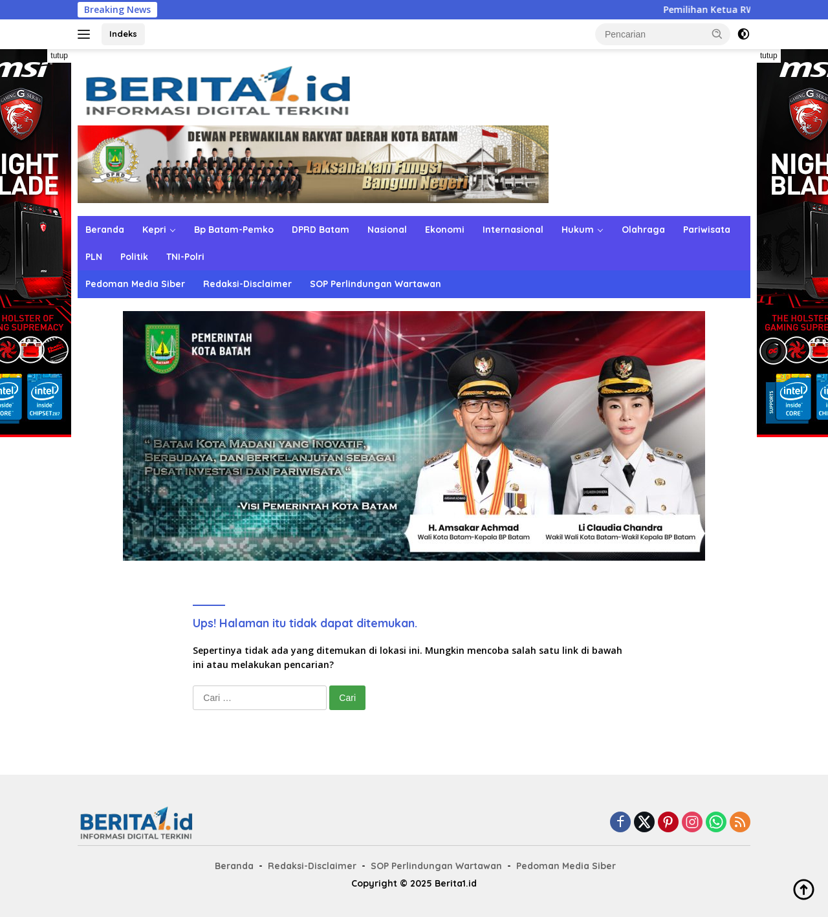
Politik (134, 257)
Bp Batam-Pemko (234, 229)
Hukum (577, 229)
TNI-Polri (185, 257)
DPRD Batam (320, 229)
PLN (93, 257)
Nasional (387, 229)
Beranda (104, 229)
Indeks (123, 33)
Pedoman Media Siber (135, 284)
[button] (717, 33)
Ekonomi (444, 229)
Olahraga (643, 229)
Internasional (513, 229)
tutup (59, 55)
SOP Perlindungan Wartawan (375, 284)
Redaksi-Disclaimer (247, 284)
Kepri (154, 229)
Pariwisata (706, 229)
